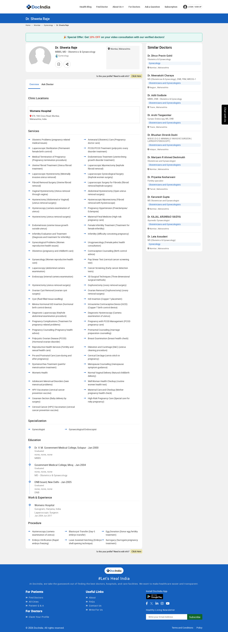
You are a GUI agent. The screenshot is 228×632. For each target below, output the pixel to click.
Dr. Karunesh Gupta (159, 197)
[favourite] (58, 64)
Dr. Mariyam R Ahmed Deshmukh (166, 157)
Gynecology (48, 25)
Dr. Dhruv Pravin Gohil (160, 55)
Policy (199, 627)
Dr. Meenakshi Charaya (161, 75)
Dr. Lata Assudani (158, 236)
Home (28, 25)
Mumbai (37, 25)
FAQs (92, 601)
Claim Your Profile (39, 616)
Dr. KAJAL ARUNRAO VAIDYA (164, 216)
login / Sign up (192, 7)
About (92, 597)
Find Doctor (102, 6)
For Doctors (134, 6)
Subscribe (194, 617)
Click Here (136, 76)
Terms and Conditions (182, 627)
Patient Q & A (36, 605)
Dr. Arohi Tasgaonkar (159, 115)
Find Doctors (36, 597)
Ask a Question (152, 6)
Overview (34, 84)
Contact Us (95, 605)
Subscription (171, 6)
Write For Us (96, 609)
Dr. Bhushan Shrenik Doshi (162, 135)
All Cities (34, 601)
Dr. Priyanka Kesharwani (161, 177)
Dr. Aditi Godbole (157, 95)
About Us (118, 6)
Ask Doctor (47, 84)
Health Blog (86, 6)
